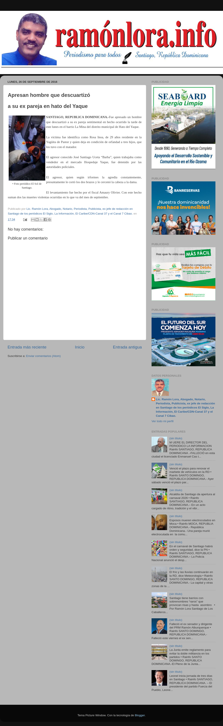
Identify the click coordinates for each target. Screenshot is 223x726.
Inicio (79, 347)
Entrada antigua (127, 347)
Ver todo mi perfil (162, 421)
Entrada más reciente (27, 347)
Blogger (140, 715)
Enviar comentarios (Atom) (43, 356)
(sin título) (175, 438)
